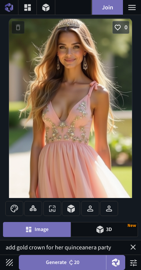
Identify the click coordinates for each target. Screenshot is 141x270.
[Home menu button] (9, 7)
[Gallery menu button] (27, 7)
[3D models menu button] (46, 7)
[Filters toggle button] (9, 262)
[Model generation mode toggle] (104, 229)
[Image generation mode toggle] (37, 229)
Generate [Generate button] (62, 262)
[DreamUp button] (115, 262)
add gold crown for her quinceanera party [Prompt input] (70, 247)
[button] (133, 247)
